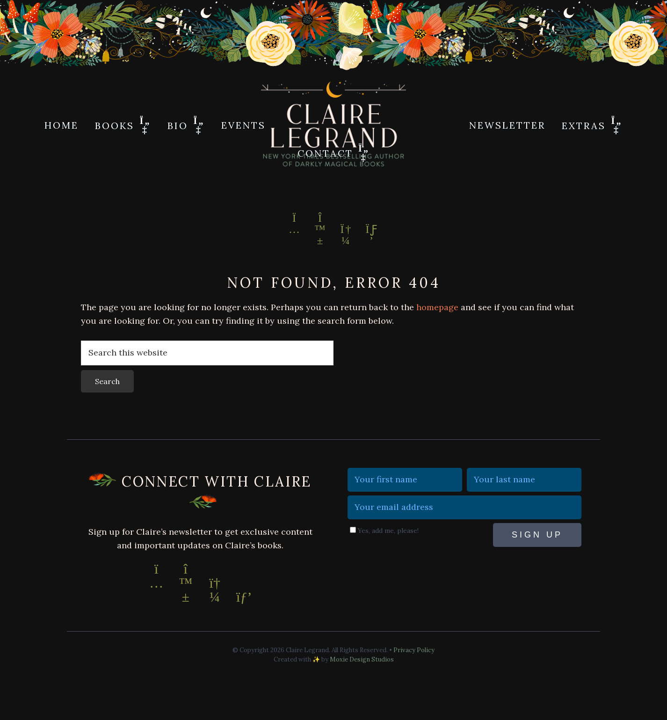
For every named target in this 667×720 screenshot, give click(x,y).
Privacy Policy (414, 650)
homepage (437, 307)
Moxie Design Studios (362, 659)
